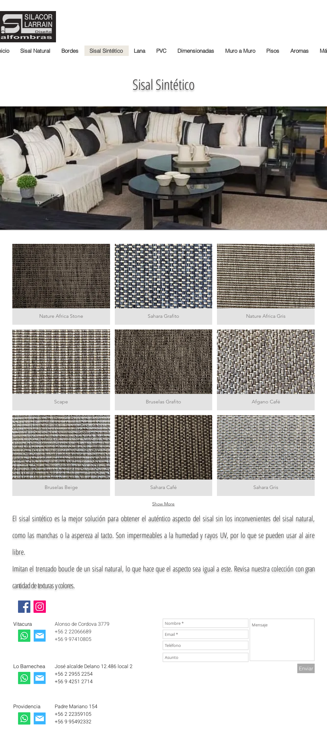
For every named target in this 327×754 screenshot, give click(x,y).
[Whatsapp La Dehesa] (24, 678)
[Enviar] (306, 668)
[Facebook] (24, 606)
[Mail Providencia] (40, 718)
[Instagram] (40, 606)
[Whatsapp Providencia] (24, 718)
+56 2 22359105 (73, 714)
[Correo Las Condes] (40, 636)
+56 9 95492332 (73, 722)
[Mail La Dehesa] (40, 678)
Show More (163, 504)
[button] (61, 284)
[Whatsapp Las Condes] (24, 636)
